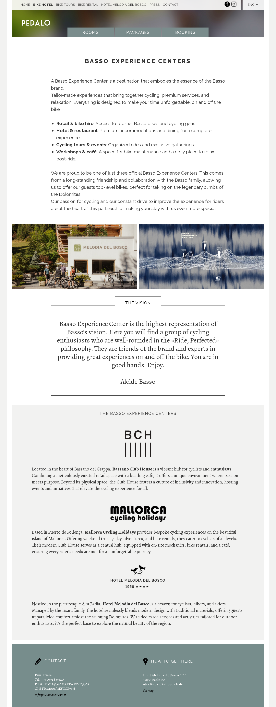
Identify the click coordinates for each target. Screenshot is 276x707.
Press (155, 4)
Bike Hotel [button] (43, 4)
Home (25, 4)
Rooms (90, 32)
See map (148, 690)
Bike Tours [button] (65, 4)
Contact (170, 4)
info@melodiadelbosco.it (50, 694)
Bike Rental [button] (88, 4)
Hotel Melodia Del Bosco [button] (124, 4)
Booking (185, 32)
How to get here (172, 661)
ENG (253, 4)
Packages (138, 32)
